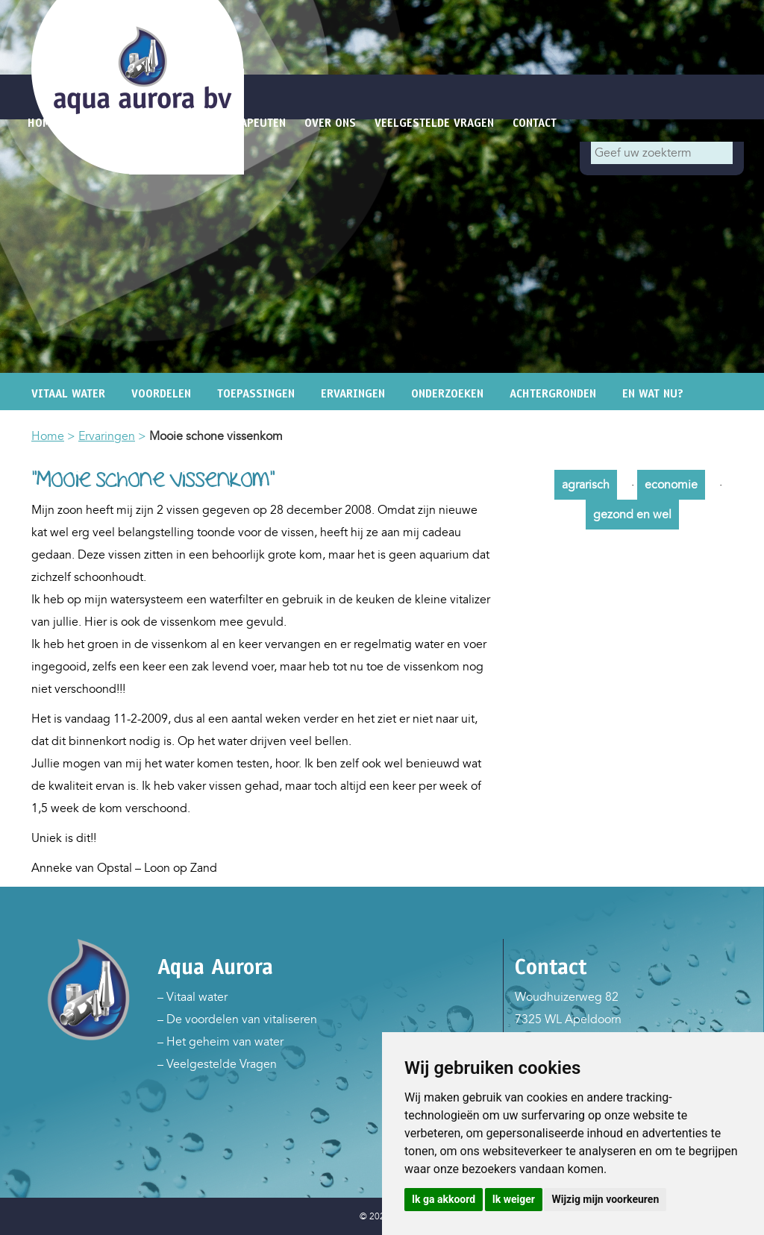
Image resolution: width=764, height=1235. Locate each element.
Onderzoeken (447, 393)
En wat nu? (652, 393)
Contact (535, 123)
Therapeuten (250, 123)
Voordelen (161, 393)
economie (671, 485)
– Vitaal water (192, 997)
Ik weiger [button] (513, 1199)
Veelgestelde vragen (434, 123)
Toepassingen (256, 393)
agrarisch (586, 485)
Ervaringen (353, 393)
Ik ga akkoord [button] (443, 1199)
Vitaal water (68, 393)
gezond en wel (632, 514)
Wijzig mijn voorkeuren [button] (605, 1199)
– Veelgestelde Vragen (217, 1064)
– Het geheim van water (220, 1042)
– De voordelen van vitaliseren (237, 1019)
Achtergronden (553, 393)
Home (47, 436)
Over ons (330, 123)
